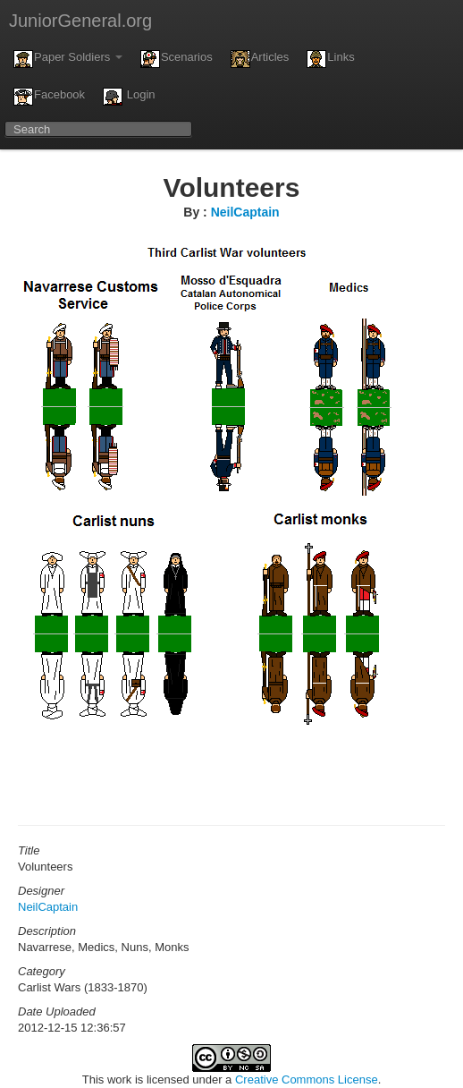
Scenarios (176, 59)
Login (129, 97)
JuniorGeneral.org (80, 20)
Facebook (49, 97)
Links (330, 59)
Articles (260, 59)
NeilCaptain (245, 212)
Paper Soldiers (67, 59)
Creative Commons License (306, 1079)
